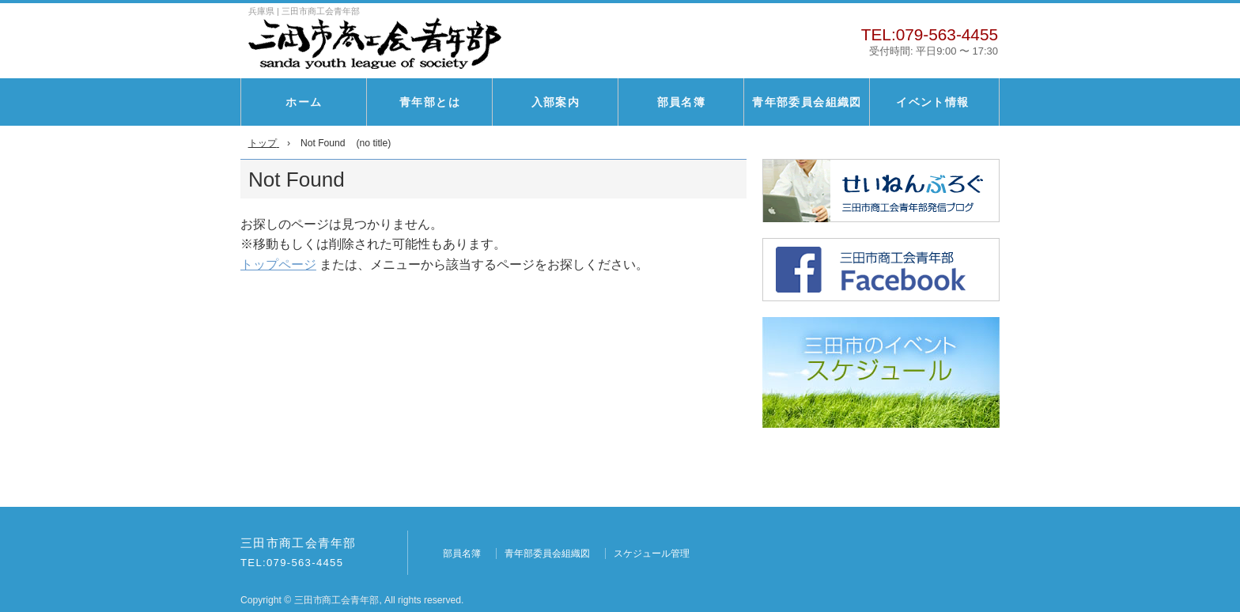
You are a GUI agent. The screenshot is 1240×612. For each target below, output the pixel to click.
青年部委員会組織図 (807, 102)
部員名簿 (681, 102)
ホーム (303, 102)
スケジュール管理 (652, 553)
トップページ (278, 264)
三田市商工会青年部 (298, 543)
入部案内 (555, 102)
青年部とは (429, 102)
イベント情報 (932, 102)
